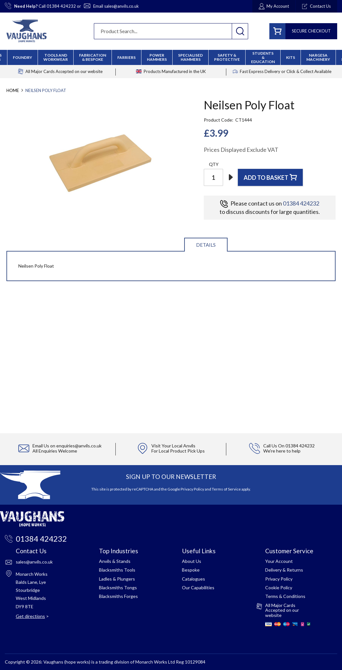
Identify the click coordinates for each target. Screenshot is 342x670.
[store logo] (26, 31)
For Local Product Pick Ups (178, 451)
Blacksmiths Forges (118, 596)
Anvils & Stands (114, 561)
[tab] (206, 244)
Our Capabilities (198, 587)
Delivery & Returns (284, 570)
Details (206, 245)
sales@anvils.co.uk (121, 6)
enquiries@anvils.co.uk (79, 445)
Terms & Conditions (285, 596)
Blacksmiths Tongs (118, 587)
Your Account (279, 561)
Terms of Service (226, 489)
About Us (191, 561)
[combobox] (171, 31)
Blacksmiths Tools (117, 570)
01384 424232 (61, 6)
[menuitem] (92, 57)
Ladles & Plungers (117, 579)
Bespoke (191, 570)
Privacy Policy (192, 489)
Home (12, 90)
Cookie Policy (278, 587)
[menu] (171, 57)
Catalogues (193, 579)
